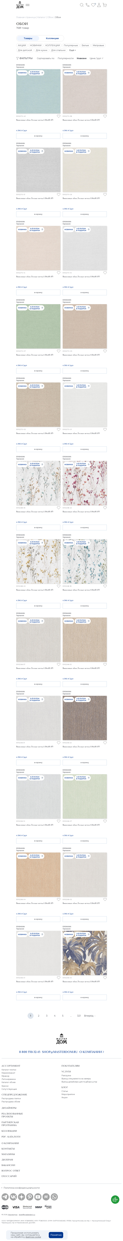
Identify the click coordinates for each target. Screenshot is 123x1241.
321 (79, 1015)
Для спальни (58, 50)
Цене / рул (97, 58)
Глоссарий (9, 1176)
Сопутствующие (9, 1089)
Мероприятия (68, 1094)
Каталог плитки (9, 1070)
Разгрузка (66, 1075)
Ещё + (72, 50)
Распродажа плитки (11, 1098)
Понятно (56, 1235)
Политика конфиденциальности (22, 1188)
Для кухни (41, 50)
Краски (5, 1086)
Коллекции (52, 38)
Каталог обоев (8, 1082)
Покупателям (71, 1065)
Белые (85, 45)
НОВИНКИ (35, 45)
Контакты (8, 1148)
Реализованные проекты (12, 1115)
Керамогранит (8, 1073)
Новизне (82, 58)
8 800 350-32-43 (29, 1052)
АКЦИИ (22, 45)
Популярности (66, 58)
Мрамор (5, 1076)
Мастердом (12, 1215)
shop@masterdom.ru (60, 1052)
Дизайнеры (9, 1107)
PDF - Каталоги (11, 1136)
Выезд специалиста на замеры (76, 1078)
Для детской (25, 50)
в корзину (38, 136)
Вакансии (8, 1165)
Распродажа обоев (11, 1101)
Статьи (65, 1091)
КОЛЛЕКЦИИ (52, 45)
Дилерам (7, 1159)
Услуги (66, 1071)
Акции (64, 1097)
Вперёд (89, 1015)
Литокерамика (9, 1079)
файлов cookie (33, 1237)
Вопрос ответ (11, 1170)
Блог (65, 1087)
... (71, 1015)
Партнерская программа (10, 1124)
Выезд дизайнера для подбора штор (79, 1082)
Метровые (98, 45)
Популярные (71, 45)
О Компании (10, 1143)
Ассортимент (11, 1065)
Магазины (8, 1154)
